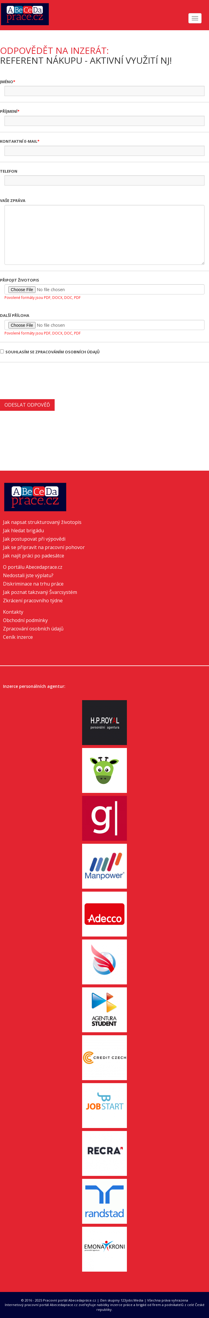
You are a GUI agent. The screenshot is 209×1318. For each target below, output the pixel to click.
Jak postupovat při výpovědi (34, 539)
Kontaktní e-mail (18, 141)
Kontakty (13, 612)
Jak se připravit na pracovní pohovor (44, 547)
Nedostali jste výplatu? (28, 575)
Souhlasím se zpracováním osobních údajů (50, 352)
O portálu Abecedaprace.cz (32, 567)
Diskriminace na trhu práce (33, 583)
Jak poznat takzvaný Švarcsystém (40, 592)
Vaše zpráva (12, 200)
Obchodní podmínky (25, 620)
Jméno (6, 81)
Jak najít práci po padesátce (33, 555)
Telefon (8, 171)
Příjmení (8, 111)
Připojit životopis (19, 280)
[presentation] (45, 380)
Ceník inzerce (18, 637)
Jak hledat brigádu (23, 530)
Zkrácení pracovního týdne (33, 600)
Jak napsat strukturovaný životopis (42, 522)
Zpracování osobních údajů (33, 628)
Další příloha (14, 315)
